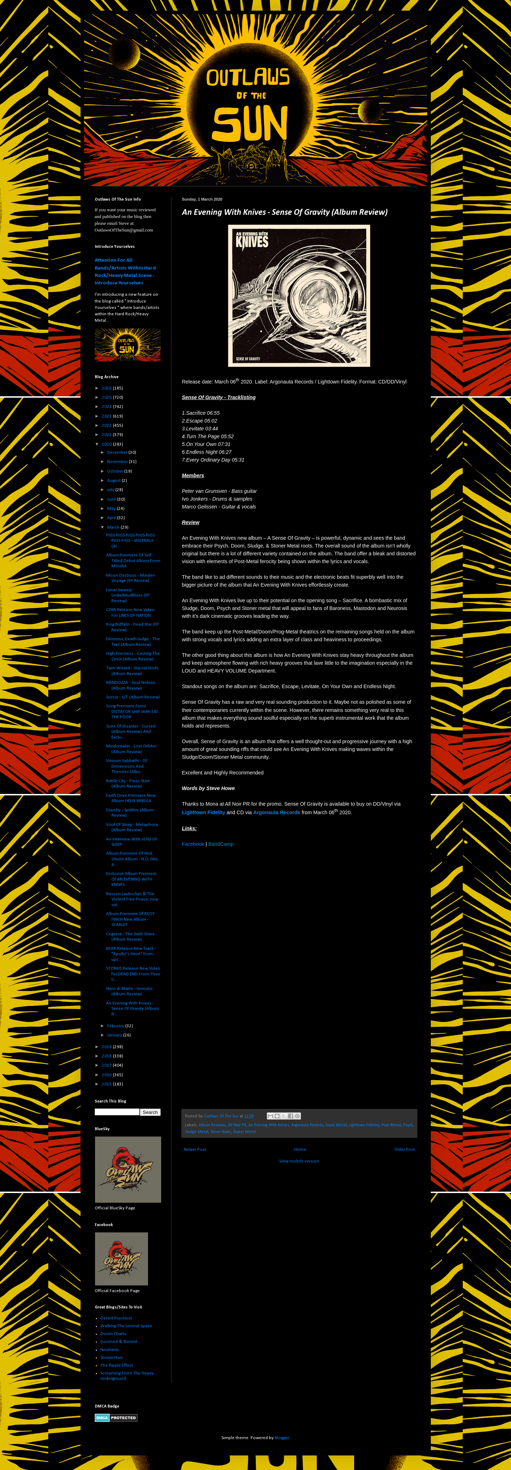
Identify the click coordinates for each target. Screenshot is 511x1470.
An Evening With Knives (268, 1125)
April (112, 518)
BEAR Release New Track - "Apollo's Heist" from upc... (131, 954)
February (116, 1026)
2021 (107, 434)
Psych (408, 1125)
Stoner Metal (244, 1132)
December (117, 452)
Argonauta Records (307, 1125)
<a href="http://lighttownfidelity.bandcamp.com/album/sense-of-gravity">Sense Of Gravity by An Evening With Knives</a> (244, 977)
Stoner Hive (111, 1357)
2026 (107, 388)
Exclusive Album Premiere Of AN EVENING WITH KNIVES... (131, 879)
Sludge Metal (196, 1132)
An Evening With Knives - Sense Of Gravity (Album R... (132, 1009)
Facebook (193, 844)
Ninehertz (109, 1350)
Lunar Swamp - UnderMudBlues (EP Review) (128, 595)
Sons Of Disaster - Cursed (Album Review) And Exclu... (130, 732)
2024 (107, 406)
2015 (107, 1084)
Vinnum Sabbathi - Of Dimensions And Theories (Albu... (126, 766)
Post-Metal (391, 1125)
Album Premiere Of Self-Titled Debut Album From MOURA (133, 560)
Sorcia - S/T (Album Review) (133, 697)
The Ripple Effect (116, 1365)
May (112, 508)
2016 (107, 1075)
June (112, 499)
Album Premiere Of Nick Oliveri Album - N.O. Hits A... (132, 859)
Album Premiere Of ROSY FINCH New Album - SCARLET (130, 919)
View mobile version (299, 1161)
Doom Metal (336, 1125)
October (115, 471)
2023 (107, 416)
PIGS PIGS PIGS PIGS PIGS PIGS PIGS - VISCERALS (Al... (130, 541)
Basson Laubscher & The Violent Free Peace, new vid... (132, 899)
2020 (107, 444)
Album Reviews (212, 1125)
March (114, 527)
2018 (107, 1056)
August (114, 480)
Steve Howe (220, 1132)
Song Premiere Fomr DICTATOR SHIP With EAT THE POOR (132, 711)
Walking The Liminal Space (126, 1326)
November (118, 461)
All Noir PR (237, 1125)
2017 (107, 1065)
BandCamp (221, 844)
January (115, 1035)
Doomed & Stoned (118, 1341)
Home (300, 1149)
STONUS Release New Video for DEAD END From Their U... (133, 974)
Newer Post (195, 1149)
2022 (107, 425)
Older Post (404, 1149)
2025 (107, 397)
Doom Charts (113, 1334)
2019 (107, 1047)
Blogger (282, 1438)
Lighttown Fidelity (364, 1125)
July (111, 490)
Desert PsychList (116, 1318)
